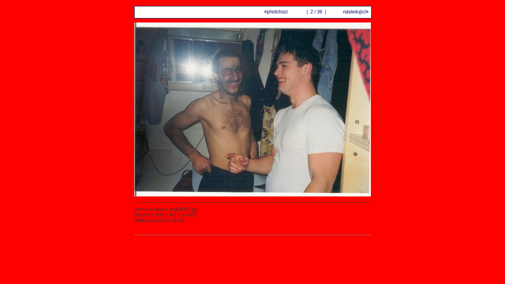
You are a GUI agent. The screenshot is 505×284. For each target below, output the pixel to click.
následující (355, 12)
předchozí (276, 12)
